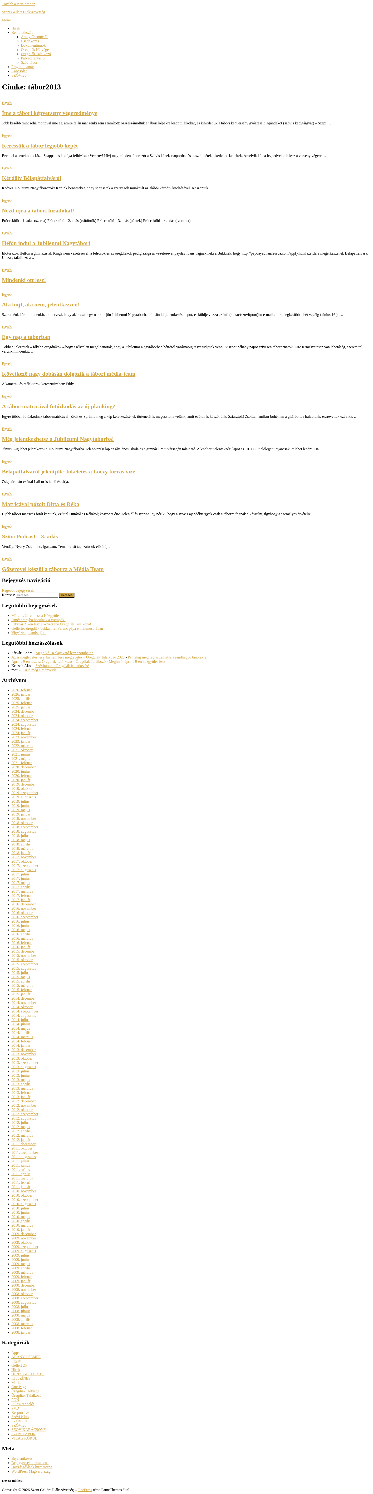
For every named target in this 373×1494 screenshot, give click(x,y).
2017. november (23, 857)
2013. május (20, 1080)
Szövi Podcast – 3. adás (30, 536)
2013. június (20, 1075)
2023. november (23, 737)
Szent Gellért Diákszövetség (23, 12)
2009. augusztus (23, 1251)
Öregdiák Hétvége (35, 50)
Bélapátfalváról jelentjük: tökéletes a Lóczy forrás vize (68, 471)
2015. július (20, 973)
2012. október (22, 1110)
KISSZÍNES (20, 1378)
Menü (6, 20)
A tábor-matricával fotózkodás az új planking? (58, 406)
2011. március (22, 1178)
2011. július (20, 1161)
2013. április (20, 1084)
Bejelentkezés (22, 1458)
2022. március (22, 746)
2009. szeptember (24, 1247)
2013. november (23, 1054)
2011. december (23, 1144)
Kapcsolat (19, 71)
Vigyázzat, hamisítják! (28, 633)
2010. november (23, 1191)
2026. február (21, 690)
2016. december (23, 904)
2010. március (22, 1225)
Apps (15, 1353)
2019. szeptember (24, 793)
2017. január (20, 900)
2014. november (23, 1003)
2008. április (20, 1319)
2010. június (20, 1212)
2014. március (22, 1037)
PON (15, 1400)
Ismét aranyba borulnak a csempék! (38, 620)
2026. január (20, 694)
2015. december (23, 951)
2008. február (21, 1328)
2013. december (23, 1050)
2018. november (23, 818)
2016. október (22, 913)
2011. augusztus (23, 1157)
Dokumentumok (33, 45)
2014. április (20, 1033)
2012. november (23, 1105)
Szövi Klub (20, 1417)
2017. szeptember (24, 866)
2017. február (21, 896)
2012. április (20, 1131)
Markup (17, 1383)
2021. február (21, 763)
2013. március (22, 1088)
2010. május (20, 1217)
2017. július (20, 874)
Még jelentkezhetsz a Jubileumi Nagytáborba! (58, 439)
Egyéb (7, 103)
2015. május (20, 977)
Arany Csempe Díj (35, 37)
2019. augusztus (23, 797)
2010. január (20, 1230)
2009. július (20, 1255)
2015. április (20, 981)
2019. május (20, 810)
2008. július (20, 1307)
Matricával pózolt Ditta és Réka (40, 504)
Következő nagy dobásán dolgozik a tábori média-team (68, 374)
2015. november (23, 955)
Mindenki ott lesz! (24, 280)
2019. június (20, 806)
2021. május (20, 759)
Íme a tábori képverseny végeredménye (49, 113)
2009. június (20, 1260)
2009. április (20, 1268)
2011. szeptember (24, 1152)
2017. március (22, 891)
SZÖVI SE (19, 1421)
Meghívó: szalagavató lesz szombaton (64, 653)
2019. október (22, 788)
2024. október (22, 716)
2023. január (20, 741)
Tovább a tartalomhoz (18, 4)
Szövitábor (29, 62)
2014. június (20, 1024)
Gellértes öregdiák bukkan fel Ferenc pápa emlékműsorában (57, 628)
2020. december (23, 767)
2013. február (21, 1093)
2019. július (20, 801)
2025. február (21, 703)
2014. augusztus (23, 1015)
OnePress (85, 1490)
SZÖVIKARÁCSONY (28, 1430)
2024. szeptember (24, 720)
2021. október (22, 750)
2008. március (22, 1324)
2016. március (22, 938)
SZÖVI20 (18, 75)
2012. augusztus (23, 1118)
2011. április (20, 1174)
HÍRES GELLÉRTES (27, 1374)
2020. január (20, 780)
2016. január (20, 947)
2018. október (22, 823)
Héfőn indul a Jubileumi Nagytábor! (46, 243)
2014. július (20, 1020)
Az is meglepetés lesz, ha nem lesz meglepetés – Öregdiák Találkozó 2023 (68, 657)
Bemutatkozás (22, 32)
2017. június (20, 878)
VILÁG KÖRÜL (24, 1438)
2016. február (21, 943)
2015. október (22, 960)
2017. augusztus (23, 870)
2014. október (22, 1007)
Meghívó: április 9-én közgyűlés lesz (137, 661)
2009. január (20, 1281)
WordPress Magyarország (30, 1471)
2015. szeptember (24, 964)
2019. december (23, 784)
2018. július (20, 836)
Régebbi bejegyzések (18, 590)
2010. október (22, 1195)
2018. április (20, 844)
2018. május (20, 840)
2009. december (23, 1234)
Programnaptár (22, 67)
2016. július (20, 921)
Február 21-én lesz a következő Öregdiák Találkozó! (51, 624)
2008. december (23, 1285)
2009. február (21, 1277)
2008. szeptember (24, 1298)
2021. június (20, 754)
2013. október (22, 1058)
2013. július (20, 1071)
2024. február (21, 729)
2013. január (20, 1097)
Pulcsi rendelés (22, 1404)
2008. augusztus (23, 1302)
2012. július (20, 1122)
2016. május (20, 930)
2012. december (23, 1101)
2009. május (20, 1264)
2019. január (20, 814)
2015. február (21, 990)
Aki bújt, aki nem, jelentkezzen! (41, 304)
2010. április (20, 1221)
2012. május (20, 1127)
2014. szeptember (24, 1011)
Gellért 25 (19, 1365)
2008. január (20, 1332)
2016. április (20, 934)
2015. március (22, 985)
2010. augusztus (23, 1204)
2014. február (21, 1041)
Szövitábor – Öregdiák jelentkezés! (62, 666)
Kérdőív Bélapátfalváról (31, 178)
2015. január (20, 994)
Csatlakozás (30, 41)
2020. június (20, 771)
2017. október (22, 861)
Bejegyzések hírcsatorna (30, 1463)
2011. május (20, 1170)
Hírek (15, 28)
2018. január (20, 853)
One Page (18, 1387)
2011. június (20, 1165)
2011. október (21, 1148)
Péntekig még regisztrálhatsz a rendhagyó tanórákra (167, 657)
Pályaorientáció (33, 58)
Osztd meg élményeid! (39, 670)
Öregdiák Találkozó (36, 54)
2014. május (20, 1028)
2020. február (21, 776)
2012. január (20, 1140)
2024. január (20, 733)
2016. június (20, 926)
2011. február (21, 1182)
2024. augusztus (23, 724)
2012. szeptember (24, 1114)
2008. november (23, 1290)
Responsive (20, 1412)
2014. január (20, 1045)
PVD (15, 1408)
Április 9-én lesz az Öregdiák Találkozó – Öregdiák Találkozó (58, 661)
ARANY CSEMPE (26, 1357)
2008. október (22, 1294)
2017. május (20, 883)
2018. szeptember (24, 827)
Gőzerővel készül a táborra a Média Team (53, 569)
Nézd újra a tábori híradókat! (38, 210)
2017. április (20, 887)
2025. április (20, 699)
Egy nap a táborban (26, 337)
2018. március (22, 848)
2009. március (22, 1272)
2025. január (20, 707)
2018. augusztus (23, 831)
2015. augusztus (23, 968)
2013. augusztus (23, 1067)
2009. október (22, 1242)
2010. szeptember (24, 1200)
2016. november (23, 908)
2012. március (22, 1135)
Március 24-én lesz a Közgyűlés (35, 616)
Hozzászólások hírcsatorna (31, 1467)
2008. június (20, 1311)
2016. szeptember (24, 917)
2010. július (20, 1208)
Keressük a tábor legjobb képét (40, 146)
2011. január (20, 1187)
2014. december (23, 998)
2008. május (20, 1315)
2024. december (23, 711)
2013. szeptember (24, 1063)
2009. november (23, 1238)
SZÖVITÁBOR (23, 1434)
